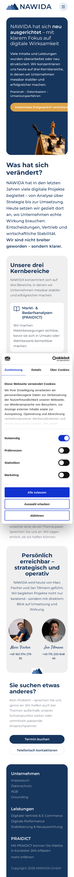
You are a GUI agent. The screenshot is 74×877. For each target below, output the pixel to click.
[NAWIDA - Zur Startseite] (29, 7)
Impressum (20, 780)
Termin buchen (37, 739)
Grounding (19, 797)
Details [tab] (36, 369)
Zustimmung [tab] (13, 369)
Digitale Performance (28, 821)
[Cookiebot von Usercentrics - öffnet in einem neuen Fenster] (52, 358)
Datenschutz (21, 786)
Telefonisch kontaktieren (37, 750)
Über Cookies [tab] (59, 369)
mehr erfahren (22, 857)
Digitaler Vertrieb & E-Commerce (37, 816)
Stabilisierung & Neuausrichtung (37, 827)
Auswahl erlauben (37, 504)
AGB (14, 791)
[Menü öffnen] (63, 6)
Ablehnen (37, 515)
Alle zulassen (37, 492)
